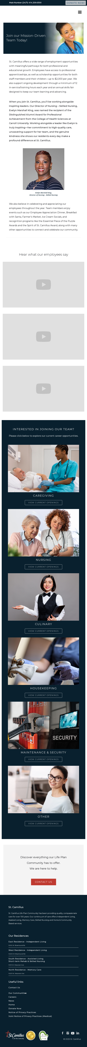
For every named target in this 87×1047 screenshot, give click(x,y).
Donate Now (14, 1008)
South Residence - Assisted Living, (26, 959)
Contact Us (14, 988)
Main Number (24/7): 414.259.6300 (25, 3)
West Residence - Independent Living (27, 950)
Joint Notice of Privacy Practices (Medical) (30, 1016)
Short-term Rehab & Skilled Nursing (26, 961)
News (11, 1001)
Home (11, 1005)
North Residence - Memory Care (24, 970)
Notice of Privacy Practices (22, 1012)
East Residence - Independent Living (27, 942)
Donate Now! (76, 3)
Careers (12, 997)
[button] (80, 12)
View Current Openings (43, 503)
